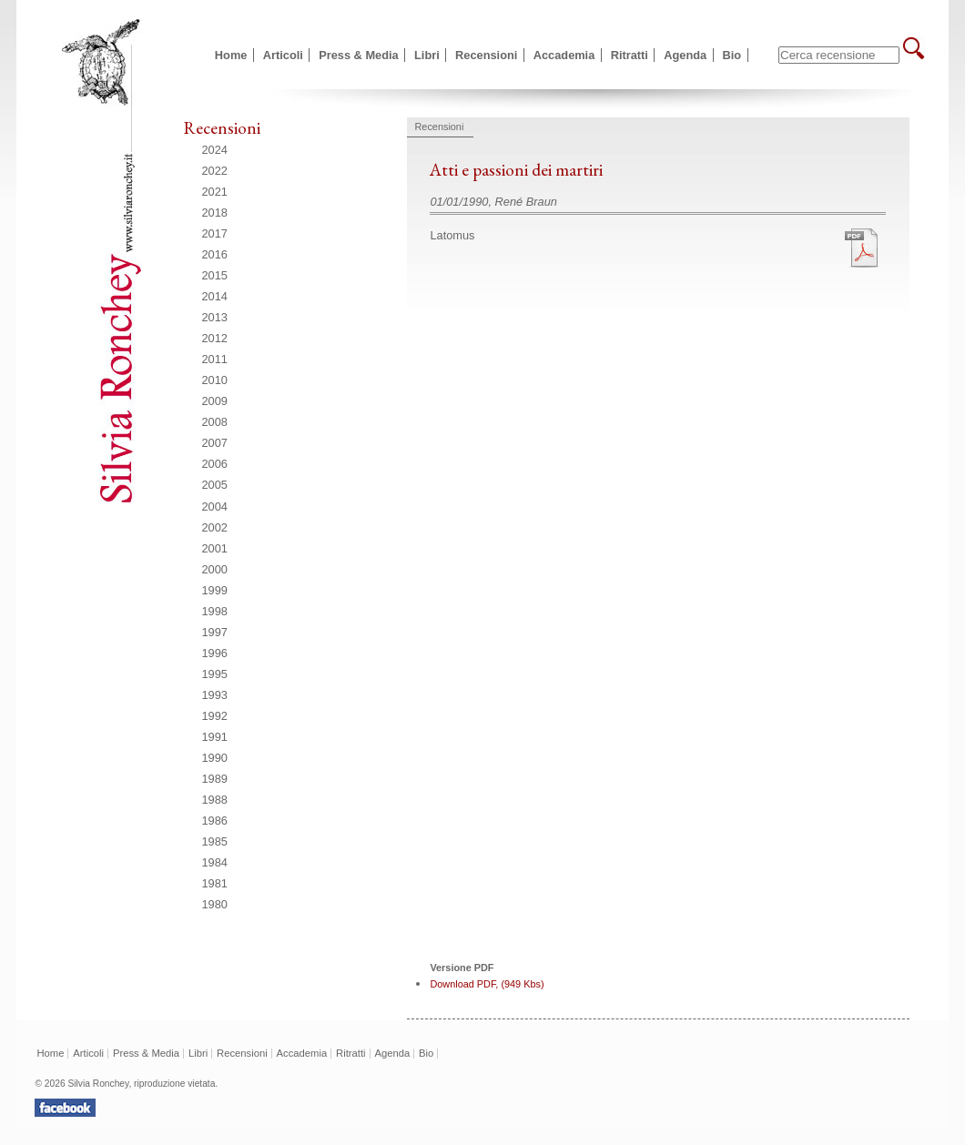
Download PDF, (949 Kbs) (486, 983)
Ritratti (629, 55)
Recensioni (486, 55)
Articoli (283, 55)
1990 (215, 758)
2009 (215, 401)
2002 (215, 527)
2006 (215, 464)
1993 (215, 695)
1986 (215, 820)
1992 (215, 716)
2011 (215, 359)
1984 (215, 862)
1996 (215, 653)
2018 (215, 212)
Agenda (685, 55)
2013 (215, 317)
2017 (215, 233)
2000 (215, 569)
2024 (215, 150)
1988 (215, 799)
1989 (215, 778)
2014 (215, 296)
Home (231, 55)
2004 (215, 506)
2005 (215, 484)
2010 (215, 380)
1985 (215, 841)
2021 (215, 191)
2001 (215, 548)
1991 (215, 737)
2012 (215, 338)
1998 (215, 611)
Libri (427, 55)
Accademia (564, 55)
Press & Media (359, 55)
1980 (215, 904)
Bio (732, 55)
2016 (215, 254)
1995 (215, 674)
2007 (215, 443)
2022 (215, 170)
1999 (215, 590)
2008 (215, 422)
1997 (215, 632)
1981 (215, 883)
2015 (215, 275)
